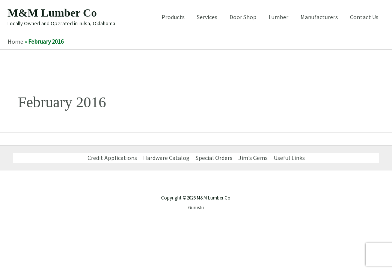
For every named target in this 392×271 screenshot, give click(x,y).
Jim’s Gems (253, 157)
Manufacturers (319, 17)
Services (207, 17)
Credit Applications (112, 157)
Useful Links (289, 157)
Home (15, 41)
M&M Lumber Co (52, 12)
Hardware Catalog (166, 157)
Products (173, 17)
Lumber (278, 17)
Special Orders (214, 157)
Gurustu (196, 207)
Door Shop (242, 17)
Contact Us (364, 17)
